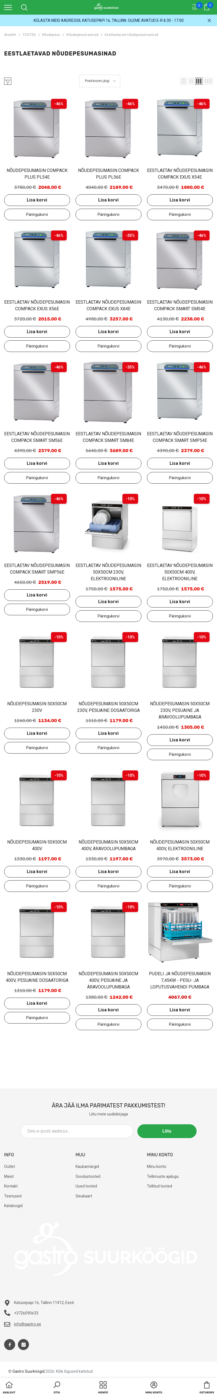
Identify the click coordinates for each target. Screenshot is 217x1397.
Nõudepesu (51, 35)
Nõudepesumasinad (82, 35)
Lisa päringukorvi (37, 214)
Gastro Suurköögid (28, 1371)
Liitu (171, 1131)
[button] (183, 81)
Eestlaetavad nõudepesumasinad (131, 35)
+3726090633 (26, 1313)
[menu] (8, 7)
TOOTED (29, 35)
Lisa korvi (37, 200)
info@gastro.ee (27, 1324)
